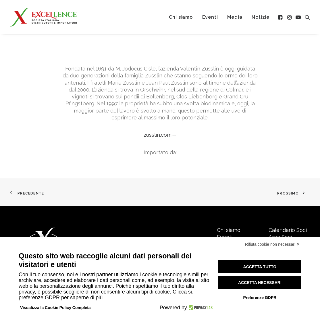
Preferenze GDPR (259, 297)
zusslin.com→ (160, 135)
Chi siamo (180, 17)
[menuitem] (180, 17)
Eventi (210, 17)
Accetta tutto (260, 266)
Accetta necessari (260, 282)
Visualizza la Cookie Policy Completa (55, 307)
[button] (280, 17)
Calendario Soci (288, 230)
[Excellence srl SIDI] (43, 17)
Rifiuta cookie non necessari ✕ (272, 244)
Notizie (260, 17)
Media (234, 17)
